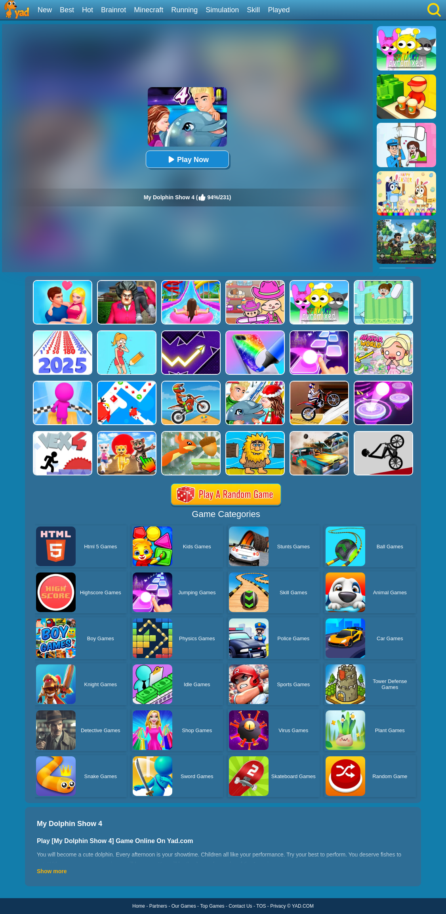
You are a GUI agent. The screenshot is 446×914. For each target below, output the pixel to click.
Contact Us (240, 906)
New (45, 10)
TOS (261, 906)
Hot (87, 10)
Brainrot (113, 10)
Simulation (222, 10)
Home (138, 906)
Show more (52, 871)
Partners (158, 906)
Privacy (278, 906)
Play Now (187, 159)
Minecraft (148, 10)
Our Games (184, 906)
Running (184, 10)
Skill (253, 10)
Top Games (212, 906)
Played (279, 10)
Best (67, 10)
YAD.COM (303, 906)
